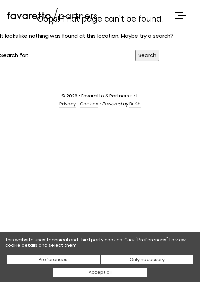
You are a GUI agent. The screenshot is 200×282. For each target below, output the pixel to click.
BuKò (135, 104)
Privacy (67, 104)
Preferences (53, 259)
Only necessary (147, 259)
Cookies (89, 104)
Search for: (14, 55)
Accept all (100, 272)
